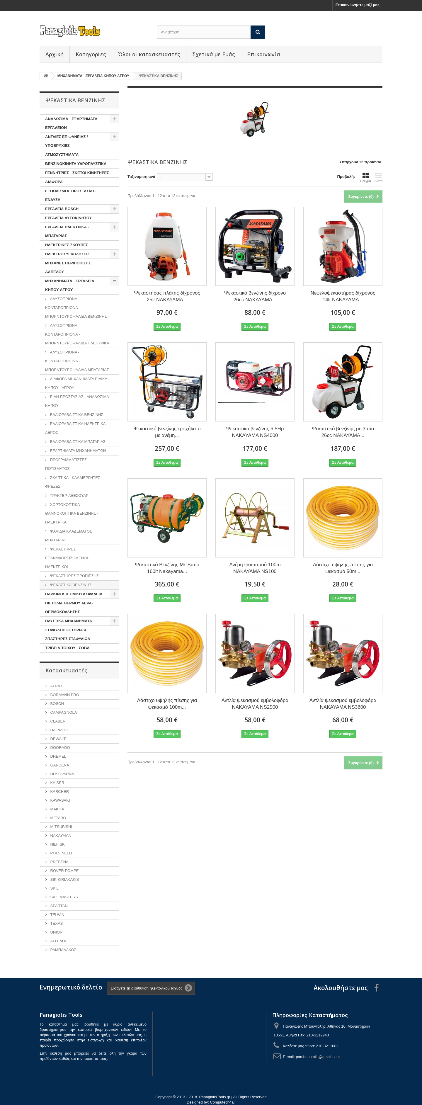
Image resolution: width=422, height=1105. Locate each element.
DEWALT (57, 739)
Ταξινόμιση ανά (141, 176)
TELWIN (56, 914)
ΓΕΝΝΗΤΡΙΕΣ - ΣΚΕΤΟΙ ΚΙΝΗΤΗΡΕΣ (77, 173)
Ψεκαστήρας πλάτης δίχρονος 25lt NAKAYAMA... (167, 296)
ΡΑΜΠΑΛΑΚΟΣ (62, 950)
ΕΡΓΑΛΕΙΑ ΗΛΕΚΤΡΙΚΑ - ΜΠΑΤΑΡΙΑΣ (67, 231)
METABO (57, 818)
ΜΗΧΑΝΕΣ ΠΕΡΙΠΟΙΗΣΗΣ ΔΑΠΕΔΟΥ (68, 267)
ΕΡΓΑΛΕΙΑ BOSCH (62, 209)
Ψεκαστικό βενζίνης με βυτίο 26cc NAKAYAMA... (343, 432)
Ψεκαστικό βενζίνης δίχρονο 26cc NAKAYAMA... (255, 296)
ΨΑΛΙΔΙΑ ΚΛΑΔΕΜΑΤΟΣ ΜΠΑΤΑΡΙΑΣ (68, 535)
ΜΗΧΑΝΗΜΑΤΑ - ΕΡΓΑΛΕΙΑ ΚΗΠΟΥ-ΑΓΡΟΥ (69, 285)
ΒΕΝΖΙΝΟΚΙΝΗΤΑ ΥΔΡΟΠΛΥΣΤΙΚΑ (75, 164)
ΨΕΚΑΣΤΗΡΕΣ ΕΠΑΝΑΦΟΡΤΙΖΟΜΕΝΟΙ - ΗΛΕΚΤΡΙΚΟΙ (67, 558)
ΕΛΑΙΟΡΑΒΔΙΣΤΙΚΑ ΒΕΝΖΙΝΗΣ (76, 414)
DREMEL (57, 756)
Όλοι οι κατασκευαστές (149, 54)
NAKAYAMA (60, 835)
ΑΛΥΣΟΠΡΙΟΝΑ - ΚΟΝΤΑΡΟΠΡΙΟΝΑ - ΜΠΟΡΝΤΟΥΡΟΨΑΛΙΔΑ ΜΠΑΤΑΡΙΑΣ (77, 361)
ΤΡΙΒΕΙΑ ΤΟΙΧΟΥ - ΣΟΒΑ (67, 648)
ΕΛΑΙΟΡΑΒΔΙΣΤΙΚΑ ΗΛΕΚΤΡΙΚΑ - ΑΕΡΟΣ (76, 428)
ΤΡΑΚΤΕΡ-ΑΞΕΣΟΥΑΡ (69, 495)
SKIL (54, 888)
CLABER (57, 721)
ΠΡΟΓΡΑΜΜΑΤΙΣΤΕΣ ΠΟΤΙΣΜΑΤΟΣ (66, 464)
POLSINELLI (60, 853)
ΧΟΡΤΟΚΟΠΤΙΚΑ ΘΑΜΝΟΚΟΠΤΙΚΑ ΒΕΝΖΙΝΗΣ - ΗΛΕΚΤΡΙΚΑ (71, 513)
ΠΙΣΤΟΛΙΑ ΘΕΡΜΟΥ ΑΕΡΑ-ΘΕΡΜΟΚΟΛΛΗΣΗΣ (69, 607)
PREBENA (59, 862)
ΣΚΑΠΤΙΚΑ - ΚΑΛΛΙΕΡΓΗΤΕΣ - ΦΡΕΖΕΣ (74, 482)
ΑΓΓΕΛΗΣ (58, 941)
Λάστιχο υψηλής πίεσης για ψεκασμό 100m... (167, 704)
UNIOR (56, 932)
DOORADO (59, 747)
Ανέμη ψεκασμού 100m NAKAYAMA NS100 (254, 568)
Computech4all (222, 1102)
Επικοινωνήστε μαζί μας (358, 5)
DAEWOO (58, 730)
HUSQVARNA (61, 774)
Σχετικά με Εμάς (213, 54)
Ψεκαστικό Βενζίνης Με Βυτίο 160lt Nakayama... (167, 568)
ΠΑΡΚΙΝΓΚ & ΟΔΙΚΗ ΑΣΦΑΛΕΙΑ (74, 594)
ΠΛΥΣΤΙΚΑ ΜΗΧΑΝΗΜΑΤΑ (68, 621)
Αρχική (54, 54)
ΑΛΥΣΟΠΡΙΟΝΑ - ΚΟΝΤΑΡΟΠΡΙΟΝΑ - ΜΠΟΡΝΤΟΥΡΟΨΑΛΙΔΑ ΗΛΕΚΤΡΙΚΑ (77, 334)
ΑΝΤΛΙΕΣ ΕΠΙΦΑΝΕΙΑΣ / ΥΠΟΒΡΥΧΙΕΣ (66, 141)
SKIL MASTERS (63, 897)
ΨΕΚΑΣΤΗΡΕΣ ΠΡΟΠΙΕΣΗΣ (74, 576)
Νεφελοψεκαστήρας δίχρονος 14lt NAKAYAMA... (343, 296)
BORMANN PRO (64, 695)
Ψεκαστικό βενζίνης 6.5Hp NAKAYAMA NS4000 (255, 432)
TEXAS (56, 923)
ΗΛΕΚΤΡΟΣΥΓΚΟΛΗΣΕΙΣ (67, 254)
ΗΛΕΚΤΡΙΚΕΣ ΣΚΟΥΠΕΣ (66, 245)
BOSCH (56, 703)
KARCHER (59, 791)
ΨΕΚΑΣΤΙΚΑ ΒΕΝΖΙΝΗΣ (70, 585)
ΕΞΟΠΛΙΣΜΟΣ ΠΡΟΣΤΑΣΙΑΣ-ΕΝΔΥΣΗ (70, 195)
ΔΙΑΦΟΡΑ (54, 182)
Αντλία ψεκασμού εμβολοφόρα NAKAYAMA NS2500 (255, 704)
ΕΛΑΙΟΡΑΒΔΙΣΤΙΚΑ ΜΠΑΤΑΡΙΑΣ (77, 441)
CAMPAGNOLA (63, 712)
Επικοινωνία (263, 54)
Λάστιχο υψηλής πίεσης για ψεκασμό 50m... (343, 568)
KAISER (56, 783)
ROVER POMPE (64, 870)
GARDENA (59, 765)
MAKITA (56, 809)
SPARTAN (58, 906)
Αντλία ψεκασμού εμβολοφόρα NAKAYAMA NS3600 (343, 704)
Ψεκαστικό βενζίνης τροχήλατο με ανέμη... (166, 432)
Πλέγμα (365, 177)
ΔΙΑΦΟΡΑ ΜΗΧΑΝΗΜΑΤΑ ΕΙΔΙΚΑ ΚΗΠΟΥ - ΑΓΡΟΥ (76, 383)
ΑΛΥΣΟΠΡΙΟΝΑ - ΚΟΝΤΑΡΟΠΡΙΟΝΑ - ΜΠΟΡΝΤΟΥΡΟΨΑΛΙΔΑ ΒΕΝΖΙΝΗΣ (76, 308)
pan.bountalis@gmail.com (318, 1057)
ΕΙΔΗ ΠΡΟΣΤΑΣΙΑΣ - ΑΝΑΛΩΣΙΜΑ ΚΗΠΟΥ (77, 401)
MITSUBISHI (60, 826)
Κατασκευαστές (66, 670)
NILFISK (57, 844)
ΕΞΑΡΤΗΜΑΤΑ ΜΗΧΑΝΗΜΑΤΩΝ (77, 450)
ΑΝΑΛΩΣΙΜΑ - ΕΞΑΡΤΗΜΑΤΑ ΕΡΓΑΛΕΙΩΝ (71, 123)
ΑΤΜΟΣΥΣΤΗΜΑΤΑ (62, 154)
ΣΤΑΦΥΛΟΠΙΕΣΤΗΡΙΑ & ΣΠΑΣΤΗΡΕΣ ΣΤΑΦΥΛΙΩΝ (67, 634)
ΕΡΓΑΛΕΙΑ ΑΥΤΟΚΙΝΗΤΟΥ (68, 218)
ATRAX (56, 686)
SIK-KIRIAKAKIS (64, 879)
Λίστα (378, 177)
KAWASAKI (59, 800)
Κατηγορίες (91, 54)
